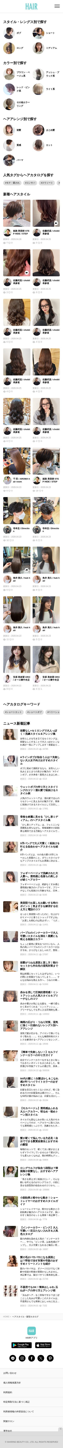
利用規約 (7, 1392)
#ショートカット (13, 712)
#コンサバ (30, 183)
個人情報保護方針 (12, 1382)
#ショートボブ (34, 712)
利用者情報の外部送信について (18, 1411)
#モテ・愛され (12, 183)
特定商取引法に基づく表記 (16, 1402)
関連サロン (8, 1421)
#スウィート (47, 183)
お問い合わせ (9, 1373)
